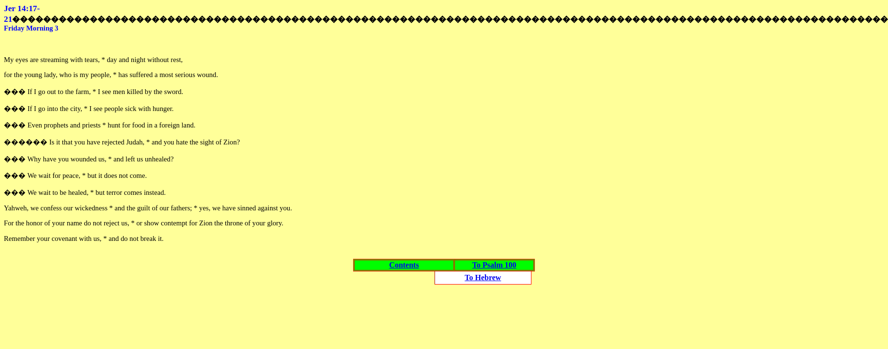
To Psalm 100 (494, 265)
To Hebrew (483, 277)
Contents (404, 265)
